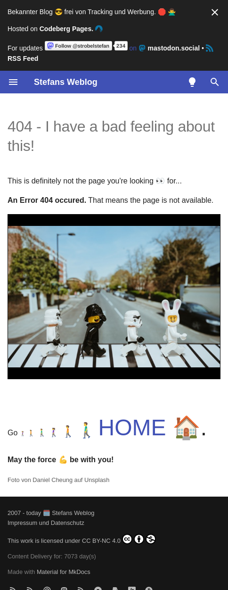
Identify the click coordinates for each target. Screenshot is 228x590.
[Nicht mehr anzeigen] (214, 12)
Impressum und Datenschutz (46, 522)
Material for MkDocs (63, 571)
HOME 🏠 (149, 427)
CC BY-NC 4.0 (119, 539)
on (123, 48)
